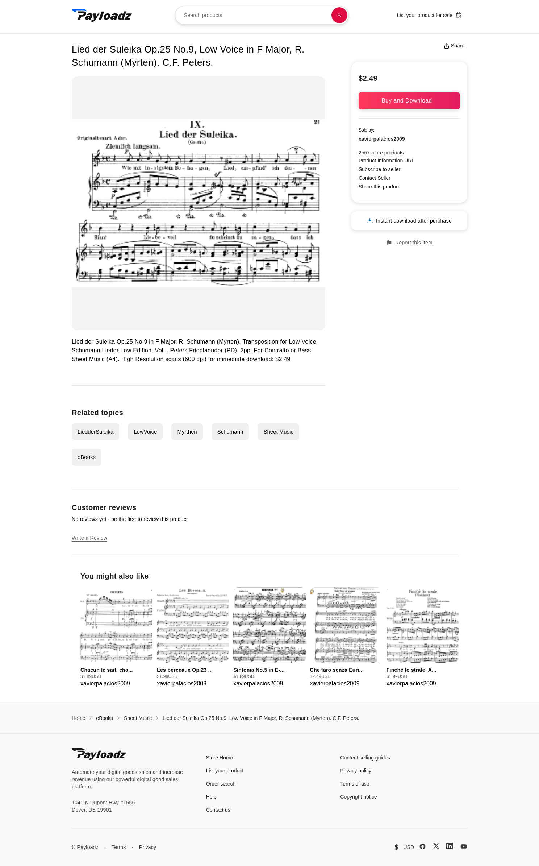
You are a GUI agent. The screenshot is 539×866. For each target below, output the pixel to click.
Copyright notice (358, 797)
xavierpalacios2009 (382, 139)
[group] (116, 637)
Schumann (230, 431)
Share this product (379, 187)
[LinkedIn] (449, 846)
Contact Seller (374, 178)
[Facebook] (422, 846)
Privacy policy (355, 771)
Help (211, 797)
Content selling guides (365, 758)
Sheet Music (278, 431)
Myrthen (187, 431)
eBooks (87, 457)
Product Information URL (386, 160)
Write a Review (89, 538)
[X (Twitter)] (436, 846)
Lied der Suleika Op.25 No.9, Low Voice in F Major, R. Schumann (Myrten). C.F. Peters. (261, 718)
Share (454, 46)
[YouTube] (463, 846)
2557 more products (381, 153)
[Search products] (339, 15)
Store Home (219, 758)
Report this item (409, 243)
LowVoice (145, 431)
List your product (225, 771)
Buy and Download (409, 101)
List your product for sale (429, 14)
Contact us (218, 810)
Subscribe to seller (379, 169)
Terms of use (354, 784)
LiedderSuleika (95, 431)
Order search (221, 784)
